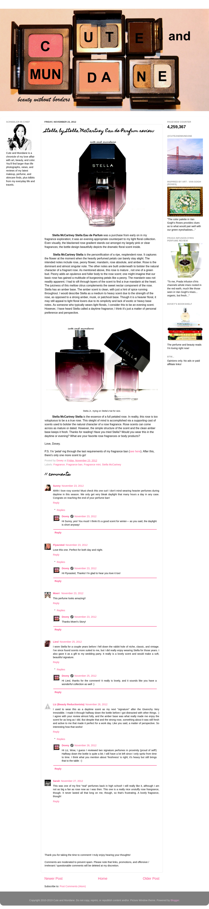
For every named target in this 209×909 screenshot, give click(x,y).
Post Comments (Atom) (73, 886)
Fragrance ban (74, 464)
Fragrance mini (92, 464)
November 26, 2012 (96, 704)
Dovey (65, 516)
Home (102, 878)
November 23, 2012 (73, 485)
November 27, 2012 (72, 781)
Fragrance (59, 464)
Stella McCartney (111, 464)
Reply (56, 502)
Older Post (151, 878)
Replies (61, 510)
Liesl (56, 641)
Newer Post (53, 878)
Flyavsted (58, 545)
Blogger (175, 900)
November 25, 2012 (71, 641)
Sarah (56, 781)
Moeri (56, 593)
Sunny (57, 485)
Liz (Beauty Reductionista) (68, 704)
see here (135, 451)
